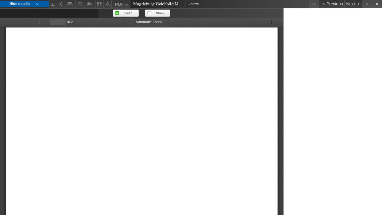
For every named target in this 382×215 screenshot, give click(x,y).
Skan (258, 13)
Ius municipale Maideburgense (35, 101)
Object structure (23, 18)
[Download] (53, 4)
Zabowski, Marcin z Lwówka (33, 136)
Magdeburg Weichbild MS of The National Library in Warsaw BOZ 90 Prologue (42, 76)
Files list (74, 29)
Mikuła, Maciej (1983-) (27, 155)
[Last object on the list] (367, 4)
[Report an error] (107, 4)
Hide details (24, 4)
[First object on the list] (314, 4)
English (19, 52)
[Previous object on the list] (331, 4)
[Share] (61, 4)
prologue (15, 191)
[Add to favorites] (80, 4)
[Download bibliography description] (90, 4)
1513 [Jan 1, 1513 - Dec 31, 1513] (11, 209)
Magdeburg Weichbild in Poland (36, 119)
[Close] (377, 4)
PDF (122, 4)
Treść (226, 13)
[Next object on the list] (353, 4)
